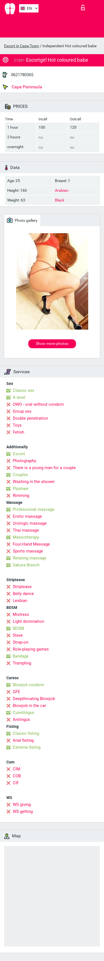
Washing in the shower (34, 481)
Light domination (28, 621)
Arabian (62, 190)
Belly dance (23, 593)
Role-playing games (31, 649)
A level (19, 397)
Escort (19, 453)
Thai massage (26, 530)
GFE (16, 691)
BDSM (18, 628)
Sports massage (28, 551)
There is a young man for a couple (44, 467)
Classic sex (23, 390)
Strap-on (20, 642)
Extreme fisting (26, 747)
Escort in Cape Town (21, 46)
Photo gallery (22, 220)
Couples (20, 474)
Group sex (22, 411)
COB (17, 775)
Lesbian (20, 600)
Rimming (21, 495)
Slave (18, 635)
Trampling (22, 663)
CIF (16, 782)
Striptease (22, 586)
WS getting (23, 811)
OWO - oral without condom (38, 404)
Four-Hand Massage (31, 544)
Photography (24, 460)
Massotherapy (26, 537)
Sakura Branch (26, 564)
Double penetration (30, 418)
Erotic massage (27, 516)
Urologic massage (30, 523)
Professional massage (33, 509)
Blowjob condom (28, 684)
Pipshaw (20, 488)
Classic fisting (26, 733)
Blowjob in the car (29, 705)
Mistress (21, 614)
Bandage (21, 656)
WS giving (22, 804)
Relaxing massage (29, 558)
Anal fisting (23, 740)
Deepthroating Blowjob (34, 698)
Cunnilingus (23, 712)
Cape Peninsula (22, 87)
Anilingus (21, 719)
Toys (17, 425)
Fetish (18, 432)
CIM (16, 768)
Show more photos (52, 343)
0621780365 (22, 74)
